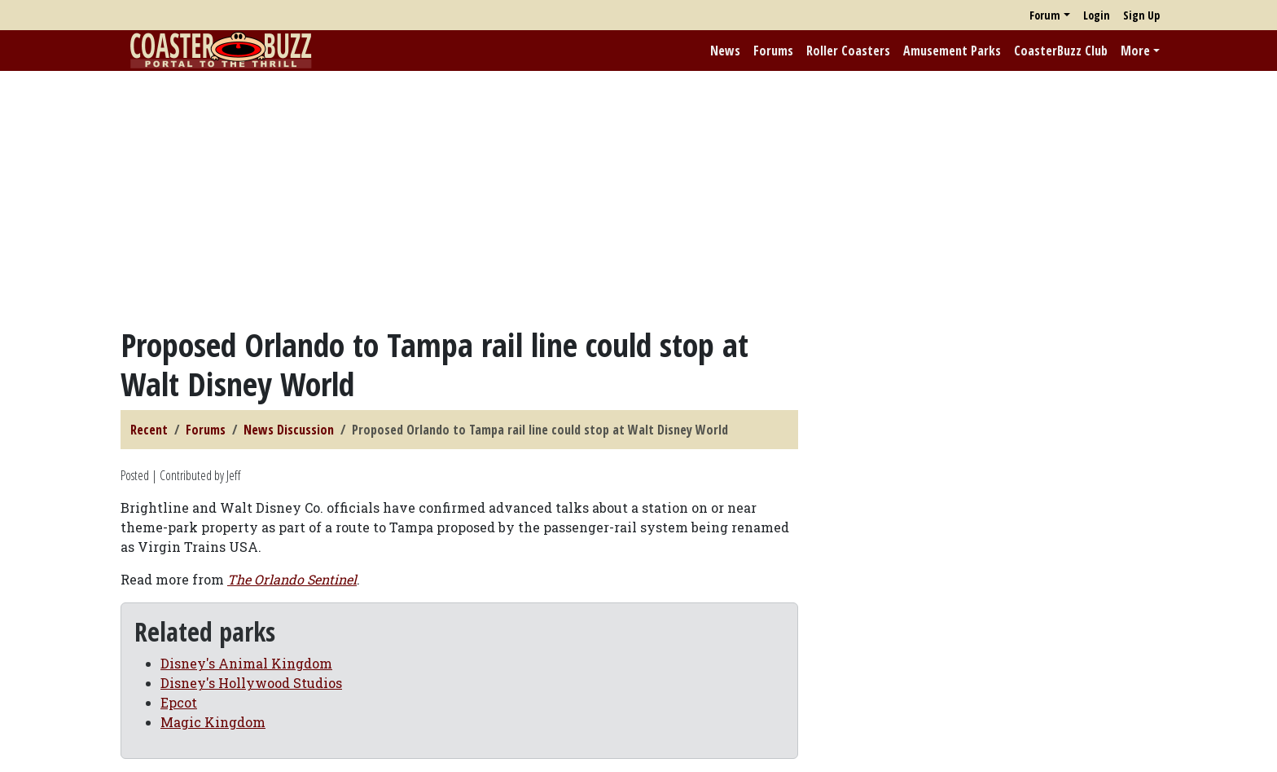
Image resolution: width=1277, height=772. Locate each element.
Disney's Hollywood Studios (251, 682)
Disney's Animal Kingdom (246, 663)
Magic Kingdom (212, 721)
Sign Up (1141, 15)
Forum (1044, 15)
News (725, 51)
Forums (773, 51)
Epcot (178, 702)
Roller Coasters (848, 51)
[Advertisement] (638, 198)
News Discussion (289, 430)
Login (1096, 15)
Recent (149, 430)
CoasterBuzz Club (1061, 51)
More (1135, 51)
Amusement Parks (952, 51)
